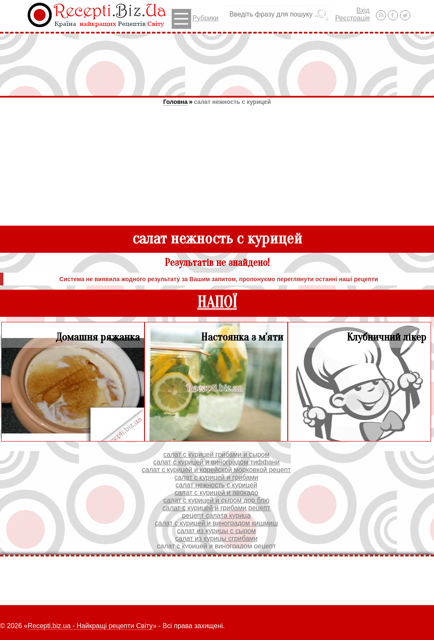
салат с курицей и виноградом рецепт (216, 546)
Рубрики (195, 19)
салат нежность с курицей (232, 101)
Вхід (363, 10)
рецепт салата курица (216, 515)
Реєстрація (352, 18)
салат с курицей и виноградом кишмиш (216, 523)
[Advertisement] (217, 64)
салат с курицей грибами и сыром (216, 454)
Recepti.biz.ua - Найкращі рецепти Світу (90, 625)
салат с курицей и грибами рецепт (216, 507)
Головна (175, 101)
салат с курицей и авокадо (216, 492)
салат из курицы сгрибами (216, 538)
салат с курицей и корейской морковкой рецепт (216, 469)
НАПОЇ (217, 302)
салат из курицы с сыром (216, 530)
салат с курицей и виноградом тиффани (216, 462)
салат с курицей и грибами (217, 477)
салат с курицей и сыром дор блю (216, 500)
